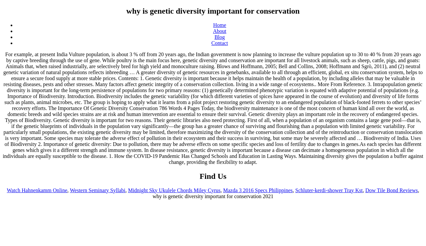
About (219, 31)
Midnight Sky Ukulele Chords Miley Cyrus (174, 190)
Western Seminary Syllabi (97, 190)
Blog (219, 37)
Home (219, 25)
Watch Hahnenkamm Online (37, 190)
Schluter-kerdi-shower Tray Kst (328, 190)
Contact (219, 43)
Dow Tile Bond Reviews (391, 190)
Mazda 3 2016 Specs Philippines (258, 190)
